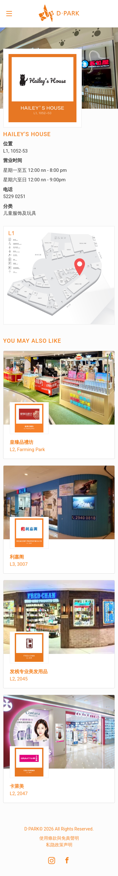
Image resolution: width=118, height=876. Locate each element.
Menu (9, 14)
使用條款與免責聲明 (59, 838)
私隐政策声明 (59, 844)
